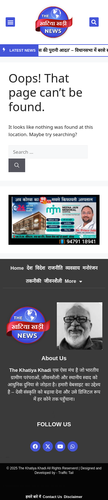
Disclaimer (73, 497)
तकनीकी (33, 281)
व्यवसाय (72, 268)
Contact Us (52, 497)
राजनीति (55, 268)
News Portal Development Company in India (54, 413)
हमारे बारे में (33, 497)
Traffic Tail (66, 473)
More (73, 281)
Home (17, 268)
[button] (10, 22)
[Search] (16, 165)
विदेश (40, 268)
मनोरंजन (90, 268)
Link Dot (54, 414)
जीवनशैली (53, 281)
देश (30, 268)
